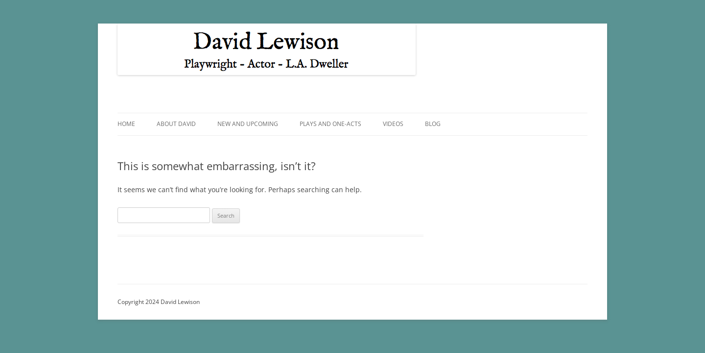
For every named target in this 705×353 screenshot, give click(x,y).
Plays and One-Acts (330, 124)
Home (126, 124)
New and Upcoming (247, 124)
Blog (433, 124)
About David (176, 124)
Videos (393, 124)
